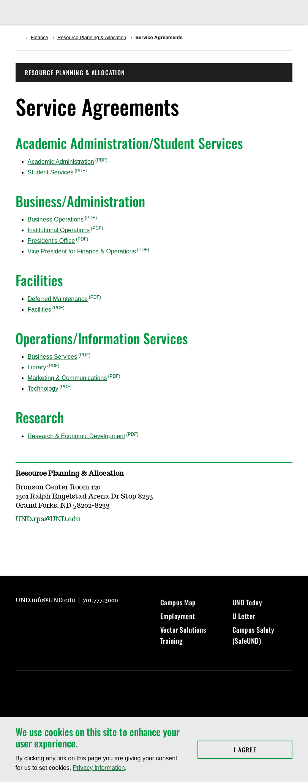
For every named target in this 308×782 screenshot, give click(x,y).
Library (37, 367)
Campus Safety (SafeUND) (253, 635)
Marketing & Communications (67, 378)
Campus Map (178, 602)
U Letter (243, 616)
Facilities (39, 309)
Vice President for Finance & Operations (82, 251)
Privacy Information (99, 768)
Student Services (51, 172)
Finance (39, 37)
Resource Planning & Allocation (91, 37)
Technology (43, 388)
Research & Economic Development (76, 436)
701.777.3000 (100, 600)
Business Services (52, 356)
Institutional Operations (59, 230)
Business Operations (56, 219)
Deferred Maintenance (58, 299)
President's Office (51, 240)
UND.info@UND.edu (46, 600)
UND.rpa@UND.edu (48, 519)
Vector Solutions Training (183, 635)
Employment (177, 616)
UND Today (247, 602)
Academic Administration (61, 161)
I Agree (263, 749)
